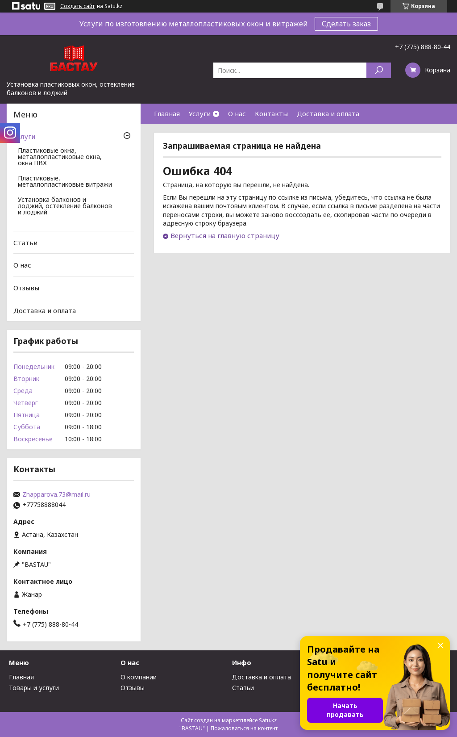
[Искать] (378, 70)
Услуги (200, 113)
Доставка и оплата (328, 113)
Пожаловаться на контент (244, 728)
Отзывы (26, 287)
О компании (138, 677)
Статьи (25, 242)
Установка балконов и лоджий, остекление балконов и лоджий (65, 206)
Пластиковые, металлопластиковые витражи (65, 181)
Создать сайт (77, 6)
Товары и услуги (34, 687)
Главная (167, 113)
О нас (237, 113)
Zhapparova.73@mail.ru (56, 494)
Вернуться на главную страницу (224, 235)
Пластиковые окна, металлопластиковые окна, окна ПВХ (60, 157)
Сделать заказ (346, 24)
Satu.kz (268, 720)
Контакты (271, 113)
